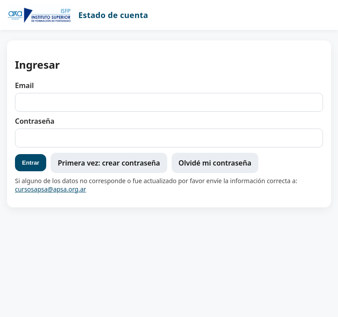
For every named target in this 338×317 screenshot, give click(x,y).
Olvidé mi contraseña (215, 163)
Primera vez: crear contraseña (109, 163)
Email (24, 85)
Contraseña (35, 121)
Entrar (30, 162)
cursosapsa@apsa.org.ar (50, 189)
